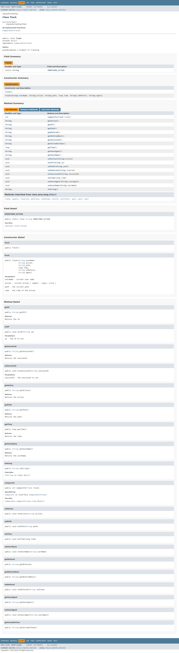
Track (16, 31)
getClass (35, 199)
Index (49, 3)
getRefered (53, 132)
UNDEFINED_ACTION (56, 70)
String (16, 70)
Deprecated (41, 3)
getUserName (53, 155)
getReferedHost (55, 136)
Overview (5, 3)
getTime (51, 147)
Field (18, 10)
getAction (52, 121)
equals (15, 199)
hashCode (46, 199)
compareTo (52, 117)
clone (7, 199)
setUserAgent (54, 182)
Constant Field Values (16, 226)
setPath (51, 166)
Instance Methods (29, 110)
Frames (29, 7)
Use (27, 3)
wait (74, 199)
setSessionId (54, 174)
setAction (52, 159)
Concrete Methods (50, 110)
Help (55, 3)
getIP (50, 125)
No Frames (38, 7)
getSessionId (54, 140)
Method (33, 10)
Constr (25, 10)
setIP (50, 163)
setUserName (53, 185)
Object (14, 41)
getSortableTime (55, 144)
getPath (51, 128)
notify (55, 199)
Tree (32, 3)
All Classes (52, 7)
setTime (51, 178)
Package (13, 3)
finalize (25, 199)
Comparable (7, 31)
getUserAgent (54, 151)
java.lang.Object (9, 22)
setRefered (53, 170)
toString (52, 189)
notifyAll (65, 199)
